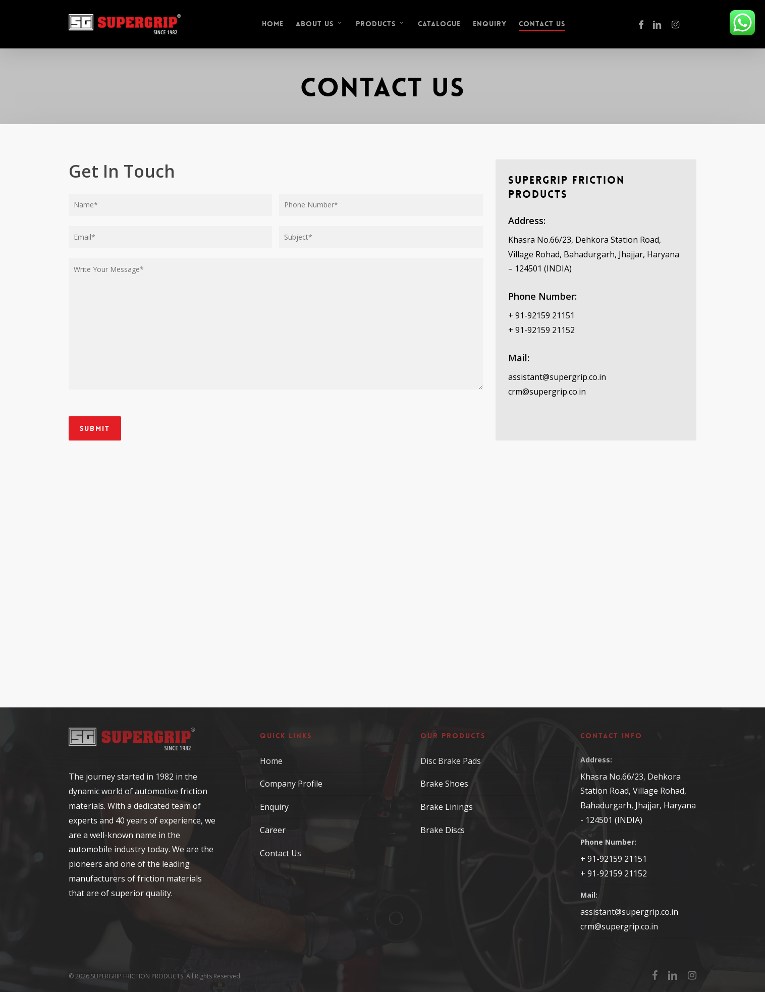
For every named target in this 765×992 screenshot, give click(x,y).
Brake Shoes (444, 783)
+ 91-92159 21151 (541, 315)
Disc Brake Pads (450, 760)
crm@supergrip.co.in (547, 391)
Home (271, 760)
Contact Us (280, 853)
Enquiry (274, 806)
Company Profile (291, 783)
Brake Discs (442, 830)
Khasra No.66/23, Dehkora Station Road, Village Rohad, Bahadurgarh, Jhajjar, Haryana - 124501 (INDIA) (638, 798)
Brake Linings (446, 806)
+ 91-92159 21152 (541, 330)
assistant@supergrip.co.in (557, 376)
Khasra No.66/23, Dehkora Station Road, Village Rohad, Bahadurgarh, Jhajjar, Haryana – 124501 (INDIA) (593, 254)
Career (273, 830)
